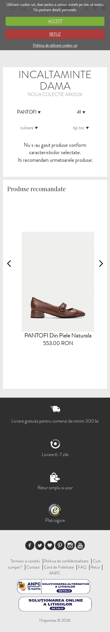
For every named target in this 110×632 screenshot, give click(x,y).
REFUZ (55, 34)
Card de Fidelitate (59, 567)
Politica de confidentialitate (66, 561)
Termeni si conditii (25, 561)
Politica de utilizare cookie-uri (55, 45)
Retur (95, 567)
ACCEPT (55, 21)
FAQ (82, 567)
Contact (33, 567)
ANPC (54, 573)
